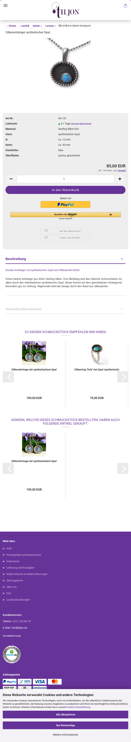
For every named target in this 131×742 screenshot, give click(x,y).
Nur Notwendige (65, 725)
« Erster (11, 25)
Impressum (12, 561)
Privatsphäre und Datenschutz (23, 554)
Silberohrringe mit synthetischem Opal (34, 369)
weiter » (37, 25)
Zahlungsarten (14, 580)
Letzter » (50, 25)
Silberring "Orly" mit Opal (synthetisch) (96, 369)
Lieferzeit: (12, 123)
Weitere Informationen (65, 734)
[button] (65, 216)
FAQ (8, 593)
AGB (9, 548)
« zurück (24, 25)
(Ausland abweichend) (81, 124)
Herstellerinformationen (24, 309)
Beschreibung (16, 259)
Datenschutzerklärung (78, 707)
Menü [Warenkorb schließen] (5, 5)
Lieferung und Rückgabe (20, 567)
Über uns (11, 586)
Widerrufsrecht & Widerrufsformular (26, 574)
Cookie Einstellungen (18, 599)
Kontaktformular (12, 635)
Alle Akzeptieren (65, 714)
